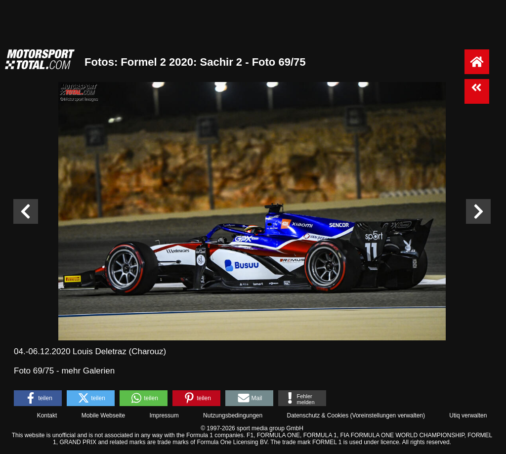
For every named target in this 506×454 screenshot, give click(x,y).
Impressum (163, 415)
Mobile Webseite (104, 415)
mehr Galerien (88, 370)
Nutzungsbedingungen (232, 415)
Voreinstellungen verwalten (387, 415)
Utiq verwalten (468, 415)
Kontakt (47, 415)
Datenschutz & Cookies (317, 415)
